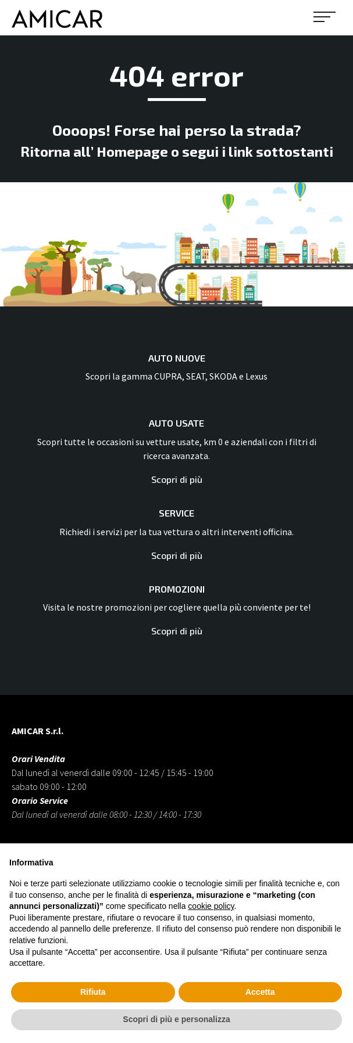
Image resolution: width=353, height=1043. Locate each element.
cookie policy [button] (211, 906)
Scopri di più (176, 479)
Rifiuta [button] (93, 992)
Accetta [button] (260, 992)
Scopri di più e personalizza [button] (176, 1019)
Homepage (132, 151)
